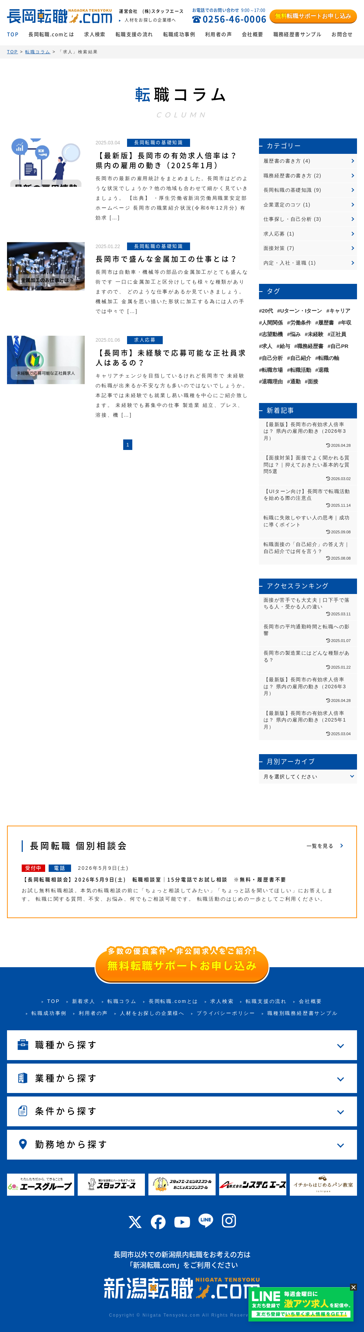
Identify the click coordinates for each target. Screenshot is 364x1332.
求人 (267, 346)
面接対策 (274, 248)
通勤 (295, 381)
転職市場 (272, 370)
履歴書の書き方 (282, 161)
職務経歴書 (310, 346)
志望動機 (272, 334)
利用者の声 (218, 34)
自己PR (339, 346)
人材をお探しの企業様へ (152, 1013)
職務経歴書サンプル (297, 34)
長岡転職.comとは (51, 34)
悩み (295, 334)
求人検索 (95, 34)
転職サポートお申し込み (313, 16)
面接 (313, 381)
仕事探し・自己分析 (288, 219)
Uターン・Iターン (301, 311)
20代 (267, 311)
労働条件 (300, 323)
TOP (13, 34)
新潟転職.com (154, 1265)
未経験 (315, 334)
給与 (285, 346)
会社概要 (253, 34)
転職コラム (122, 1001)
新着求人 (84, 1001)
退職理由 (272, 381)
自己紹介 (300, 358)
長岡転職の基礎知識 (288, 190)
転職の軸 (328, 358)
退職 (323, 370)
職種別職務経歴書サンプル (302, 1013)
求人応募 (274, 234)
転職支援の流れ (134, 34)
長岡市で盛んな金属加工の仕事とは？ (167, 258)
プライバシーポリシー (226, 1013)
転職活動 (300, 370)
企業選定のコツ (282, 204)
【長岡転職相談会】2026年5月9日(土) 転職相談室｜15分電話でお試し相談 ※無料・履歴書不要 (154, 879)
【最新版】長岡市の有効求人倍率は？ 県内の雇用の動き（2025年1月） (167, 160)
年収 (346, 323)
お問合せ (342, 34)
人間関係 (272, 323)
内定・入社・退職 (285, 263)
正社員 (338, 334)
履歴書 (326, 323)
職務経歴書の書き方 (288, 175)
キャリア (339, 311)
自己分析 (272, 358)
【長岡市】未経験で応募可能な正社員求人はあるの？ (171, 357)
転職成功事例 (179, 34)
